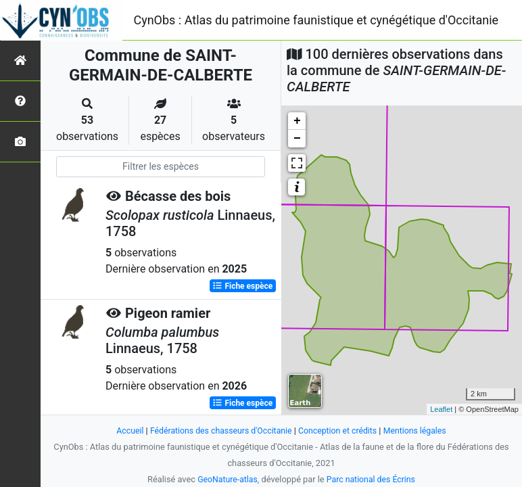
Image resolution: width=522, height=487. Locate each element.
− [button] (297, 139)
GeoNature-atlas (225, 479)
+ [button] (297, 121)
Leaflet (441, 409)
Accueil (124, 430)
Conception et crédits (340, 430)
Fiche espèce (242, 286)
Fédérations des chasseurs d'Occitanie (219, 430)
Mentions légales (420, 430)
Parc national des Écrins (372, 479)
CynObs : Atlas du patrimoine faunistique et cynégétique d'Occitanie (315, 20)
